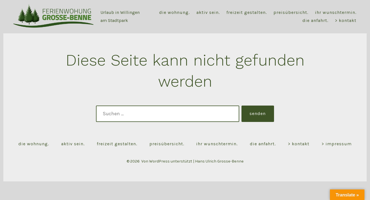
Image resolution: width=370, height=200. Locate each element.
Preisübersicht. (290, 12)
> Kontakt (345, 20)
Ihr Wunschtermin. (335, 12)
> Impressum (337, 143)
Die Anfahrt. (315, 20)
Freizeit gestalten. (246, 12)
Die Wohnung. (174, 12)
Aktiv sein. (208, 12)
